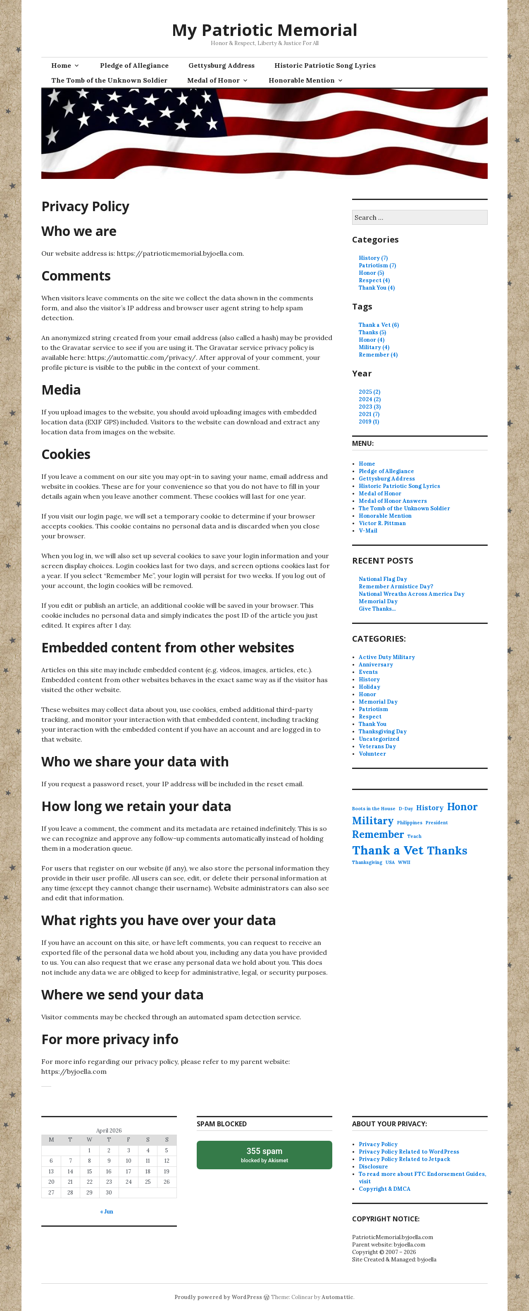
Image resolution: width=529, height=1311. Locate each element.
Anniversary (376, 664)
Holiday (369, 686)
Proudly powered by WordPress (218, 1297)
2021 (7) (369, 414)
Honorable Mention (302, 80)
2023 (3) (370, 406)
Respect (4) (374, 280)
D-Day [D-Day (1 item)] (406, 808)
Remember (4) (378, 354)
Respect (370, 716)
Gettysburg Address (221, 65)
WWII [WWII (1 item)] (404, 862)
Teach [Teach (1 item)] (414, 836)
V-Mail (368, 530)
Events (368, 672)
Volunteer (372, 753)
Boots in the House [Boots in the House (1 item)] (374, 808)
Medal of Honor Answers (393, 500)
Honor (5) (371, 272)
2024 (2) (370, 399)
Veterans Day (377, 746)
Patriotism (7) (377, 265)
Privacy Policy (378, 1144)
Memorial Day (378, 601)
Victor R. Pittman (382, 523)
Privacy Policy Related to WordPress (409, 1151)
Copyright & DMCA (385, 1188)
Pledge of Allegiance (134, 65)
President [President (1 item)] (437, 823)
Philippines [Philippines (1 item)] (409, 823)
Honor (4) (371, 339)
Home (61, 65)
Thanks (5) (372, 332)
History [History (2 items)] (430, 807)
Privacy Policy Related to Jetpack (404, 1159)
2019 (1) (369, 421)
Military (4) (374, 347)
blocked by (264, 1154)
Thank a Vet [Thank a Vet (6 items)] (388, 850)
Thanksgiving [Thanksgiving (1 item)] (367, 862)
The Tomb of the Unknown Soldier (109, 80)
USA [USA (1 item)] (390, 862)
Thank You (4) (377, 287)
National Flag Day (383, 579)
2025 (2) (369, 391)
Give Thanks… (377, 608)
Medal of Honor (213, 80)
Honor (367, 694)
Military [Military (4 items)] (373, 820)
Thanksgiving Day (383, 731)
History (369, 679)
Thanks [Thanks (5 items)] (447, 850)
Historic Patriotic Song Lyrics (325, 65)
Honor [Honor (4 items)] (462, 806)
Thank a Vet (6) (379, 324)
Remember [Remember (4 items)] (378, 834)
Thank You (372, 724)
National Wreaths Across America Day (412, 593)
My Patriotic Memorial (264, 29)
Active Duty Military (387, 657)
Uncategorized (379, 738)
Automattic (337, 1297)
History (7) (373, 258)
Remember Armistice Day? (396, 586)
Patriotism (373, 709)
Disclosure (373, 1166)
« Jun (106, 1211)
